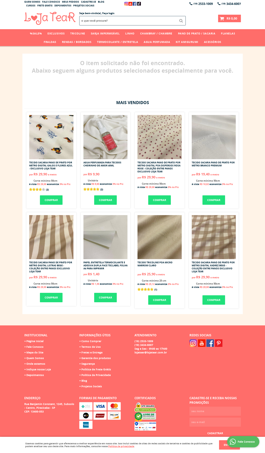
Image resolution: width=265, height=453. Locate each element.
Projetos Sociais (83, 5)
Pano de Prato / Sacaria (196, 33)
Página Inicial (35, 341)
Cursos (30, 5)
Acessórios (212, 42)
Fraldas (50, 42)
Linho (129, 33)
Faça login (108, 13)
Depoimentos (62, 5)
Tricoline (77, 33)
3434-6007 (231, 4)
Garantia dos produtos (96, 358)
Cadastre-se (88, 1)
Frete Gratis (45, 5)
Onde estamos (35, 363)
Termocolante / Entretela (117, 42)
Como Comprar (91, 341)
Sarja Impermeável (105, 33)
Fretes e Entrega (91, 352)
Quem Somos (32, 1)
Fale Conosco (51, 1)
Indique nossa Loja (38, 369)
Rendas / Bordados (77, 42)
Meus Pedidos (70, 1)
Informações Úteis (95, 335)
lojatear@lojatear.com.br (150, 352)
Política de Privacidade (96, 375)
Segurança (88, 363)
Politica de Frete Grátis (96, 369)
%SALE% (36, 33)
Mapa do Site (34, 352)
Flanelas (228, 33)
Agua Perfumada (157, 42)
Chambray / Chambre (156, 33)
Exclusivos (56, 33)
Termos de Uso (91, 347)
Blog (101, 1)
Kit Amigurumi (187, 42)
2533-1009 (203, 4)
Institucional (35, 335)
